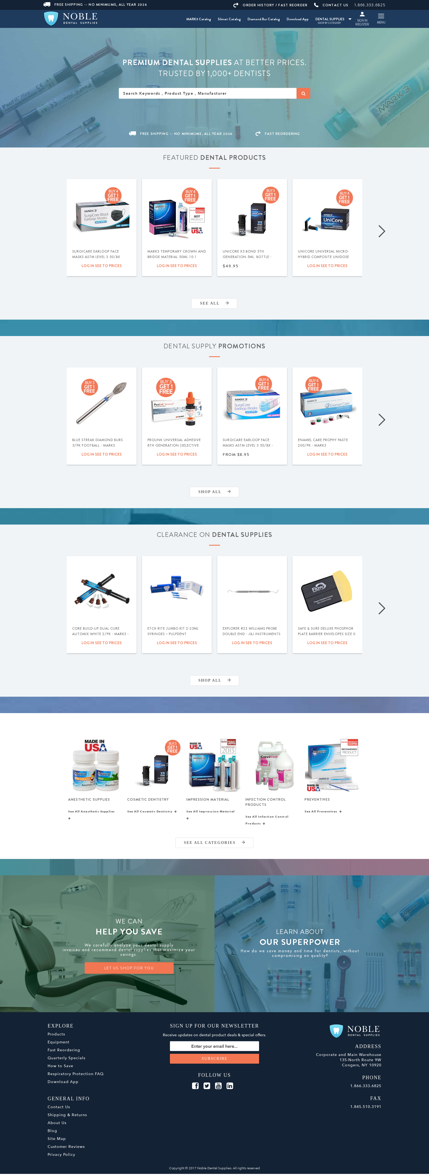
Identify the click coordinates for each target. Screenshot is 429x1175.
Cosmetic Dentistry (148, 800)
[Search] (303, 93)
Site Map (57, 1139)
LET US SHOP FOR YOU (129, 969)
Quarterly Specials (66, 1059)
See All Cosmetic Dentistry (152, 812)
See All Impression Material (211, 816)
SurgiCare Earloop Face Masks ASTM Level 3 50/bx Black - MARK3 (96, 257)
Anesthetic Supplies (89, 800)
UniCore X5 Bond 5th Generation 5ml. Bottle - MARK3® (247, 257)
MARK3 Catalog (198, 19)
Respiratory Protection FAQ (76, 1075)
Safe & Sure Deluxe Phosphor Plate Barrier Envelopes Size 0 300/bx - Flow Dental (326, 634)
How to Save (60, 1067)
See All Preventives (323, 812)
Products (56, 1035)
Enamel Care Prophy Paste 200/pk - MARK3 (323, 442)
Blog (52, 1132)
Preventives (317, 800)
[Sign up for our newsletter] (214, 1047)
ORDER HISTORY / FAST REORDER (270, 5)
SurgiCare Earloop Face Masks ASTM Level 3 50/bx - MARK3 (248, 445)
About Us (57, 1124)
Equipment (58, 1043)
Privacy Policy (61, 1155)
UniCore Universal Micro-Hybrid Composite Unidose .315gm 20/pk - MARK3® (323, 257)
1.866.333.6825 (370, 5)
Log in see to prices (102, 265)
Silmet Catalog (229, 19)
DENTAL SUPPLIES (333, 19)
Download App (298, 19)
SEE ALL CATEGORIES (214, 844)
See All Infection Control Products (267, 821)
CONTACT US (331, 5)
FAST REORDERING (278, 133)
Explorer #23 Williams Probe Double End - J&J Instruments (251, 631)
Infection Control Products (265, 802)
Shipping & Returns (67, 1116)
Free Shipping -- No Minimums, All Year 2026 (95, 4)
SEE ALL (214, 303)
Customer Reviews (66, 1147)
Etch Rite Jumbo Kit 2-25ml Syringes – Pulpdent (173, 631)
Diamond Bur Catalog (264, 19)
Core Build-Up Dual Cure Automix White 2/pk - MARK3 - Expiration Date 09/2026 (100, 634)
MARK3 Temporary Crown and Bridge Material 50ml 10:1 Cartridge (176, 257)
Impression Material (207, 800)
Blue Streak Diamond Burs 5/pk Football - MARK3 (97, 442)
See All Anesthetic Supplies (92, 816)
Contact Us (59, 1108)
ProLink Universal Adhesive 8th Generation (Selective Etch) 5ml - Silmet (174, 445)
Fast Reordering (64, 1051)
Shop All (214, 492)
